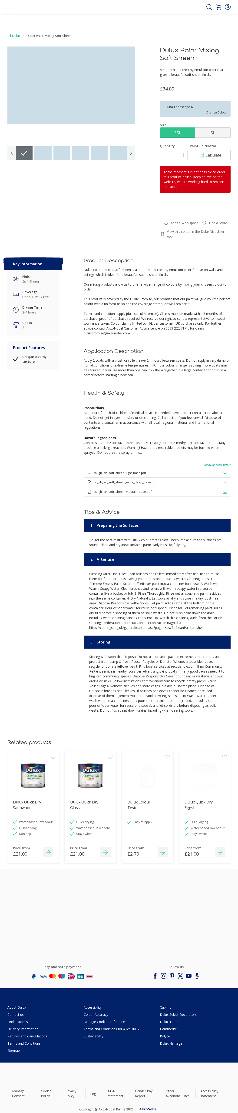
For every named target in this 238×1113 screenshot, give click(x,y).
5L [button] (213, 132)
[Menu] (7, 7)
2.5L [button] (177, 132)
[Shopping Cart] (218, 7)
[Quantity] (174, 155)
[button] (228, 7)
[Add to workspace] (53, 764)
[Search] (209, 7)
